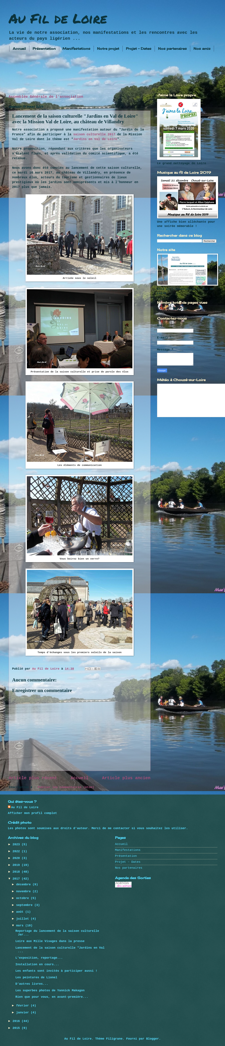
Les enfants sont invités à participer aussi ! (56, 971)
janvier (23, 1012)
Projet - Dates (138, 48)
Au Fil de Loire (58, 18)
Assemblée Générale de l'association (46, 97)
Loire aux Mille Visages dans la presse (49, 941)
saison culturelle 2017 (94, 134)
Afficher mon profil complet (32, 813)
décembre (24, 884)
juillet (23, 919)
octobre (23, 898)
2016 (17, 1021)
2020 (17, 858)
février (23, 1005)
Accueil (19, 48)
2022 (17, 851)
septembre (25, 905)
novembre (24, 891)
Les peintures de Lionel (36, 977)
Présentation (44, 48)
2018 (17, 872)
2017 (17, 879)
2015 (17, 1028)
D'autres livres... (31, 984)
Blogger (152, 1039)
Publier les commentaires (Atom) (66, 787)
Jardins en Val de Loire (95, 139)
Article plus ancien (126, 778)
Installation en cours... (37, 964)
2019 (17, 865)
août (20, 912)
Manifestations (76, 48)
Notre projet (108, 48)
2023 (17, 844)
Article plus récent (33, 778)
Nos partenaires (172, 48)
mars (20, 925)
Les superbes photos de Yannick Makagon (49, 990)
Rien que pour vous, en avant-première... (51, 997)
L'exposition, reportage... (39, 958)
